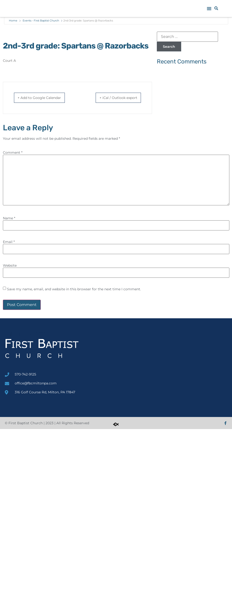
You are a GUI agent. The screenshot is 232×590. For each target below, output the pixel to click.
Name (9, 218)
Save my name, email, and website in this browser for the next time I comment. (74, 289)
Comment (12, 152)
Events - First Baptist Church (41, 20)
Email (9, 242)
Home (13, 20)
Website (10, 265)
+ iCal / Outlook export (114, 98)
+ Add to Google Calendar (44, 98)
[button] (209, 8)
